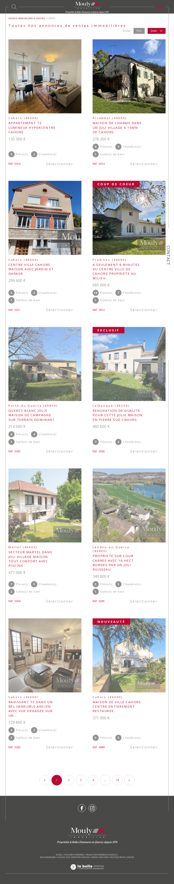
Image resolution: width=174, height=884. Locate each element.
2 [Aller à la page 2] (69, 780)
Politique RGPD (117, 857)
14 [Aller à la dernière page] (117, 780)
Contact (168, 255)
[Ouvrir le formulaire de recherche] (14, 7)
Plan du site (63, 857)
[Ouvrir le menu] (160, 7)
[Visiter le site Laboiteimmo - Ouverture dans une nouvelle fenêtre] (87, 871)
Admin (94, 857)
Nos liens (103, 857)
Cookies (130, 857)
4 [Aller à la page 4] (93, 780)
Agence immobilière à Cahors (26, 18)
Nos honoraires (47, 857)
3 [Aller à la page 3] (81, 780)
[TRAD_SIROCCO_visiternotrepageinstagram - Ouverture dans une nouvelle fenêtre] (92, 808)
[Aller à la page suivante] (129, 780)
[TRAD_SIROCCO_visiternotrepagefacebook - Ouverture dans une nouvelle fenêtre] (82, 808)
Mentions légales (80, 857)
